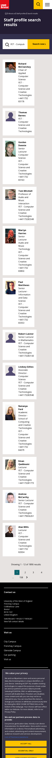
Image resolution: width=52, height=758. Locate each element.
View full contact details (14, 621)
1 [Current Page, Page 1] (17, 572)
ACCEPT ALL (26, 752)
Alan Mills (23, 527)
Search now (38, 44)
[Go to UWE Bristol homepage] (6, 13)
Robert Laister (26, 333)
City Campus (10, 641)
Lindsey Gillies (25, 366)
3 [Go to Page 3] (33, 572)
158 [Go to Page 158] (21, 577)
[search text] (15, 44)
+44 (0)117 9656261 (23, 618)
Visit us (7, 659)
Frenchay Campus (12, 646)
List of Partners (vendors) (16, 746)
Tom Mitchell (25, 191)
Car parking (10, 654)
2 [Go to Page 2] (25, 572)
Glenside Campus (12, 650)
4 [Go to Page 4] (41, 572)
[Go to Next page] (27, 577)
